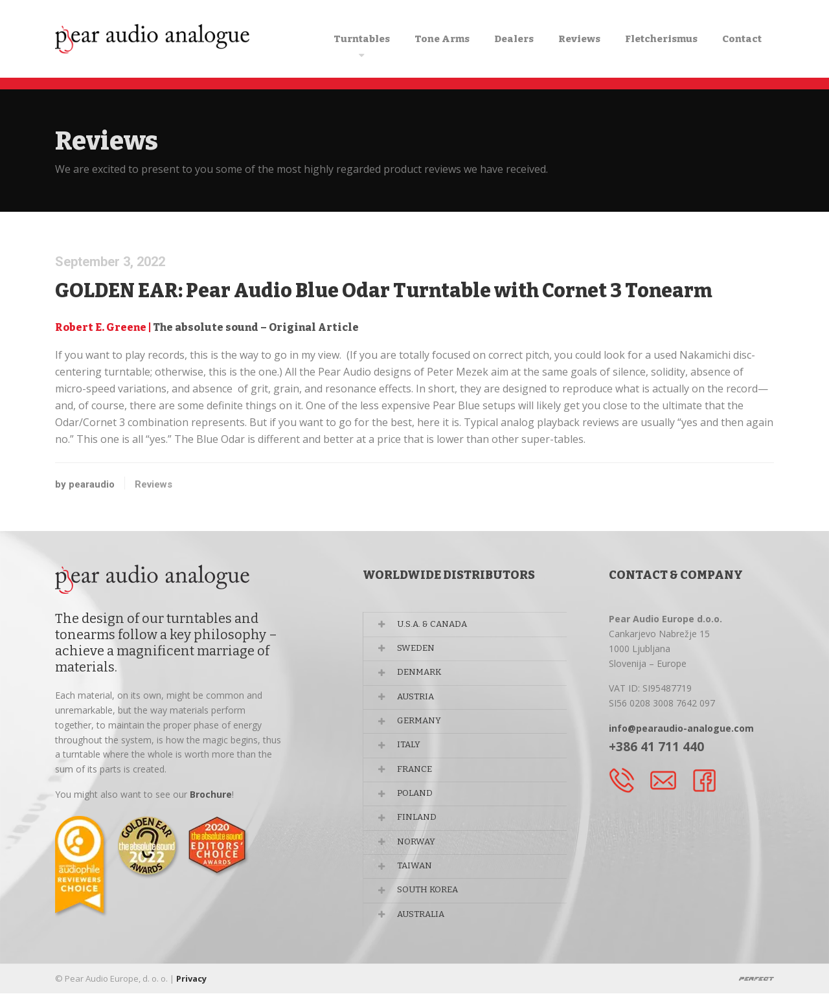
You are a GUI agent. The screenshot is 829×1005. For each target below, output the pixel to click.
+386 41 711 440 (656, 746)
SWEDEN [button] (418, 650)
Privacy (191, 990)
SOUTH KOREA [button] (431, 905)
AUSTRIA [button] (418, 700)
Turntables (362, 39)
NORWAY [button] (418, 854)
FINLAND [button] (419, 828)
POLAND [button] (418, 803)
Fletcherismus (661, 39)
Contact (742, 39)
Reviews (579, 39)
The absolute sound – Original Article (256, 327)
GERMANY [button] (422, 726)
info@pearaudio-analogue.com (681, 728)
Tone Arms (442, 39)
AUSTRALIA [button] (424, 930)
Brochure (211, 794)
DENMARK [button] (422, 675)
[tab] (476, 624)
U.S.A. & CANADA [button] (435, 624)
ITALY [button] (411, 752)
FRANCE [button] (417, 778)
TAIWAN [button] (417, 879)
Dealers (514, 39)
